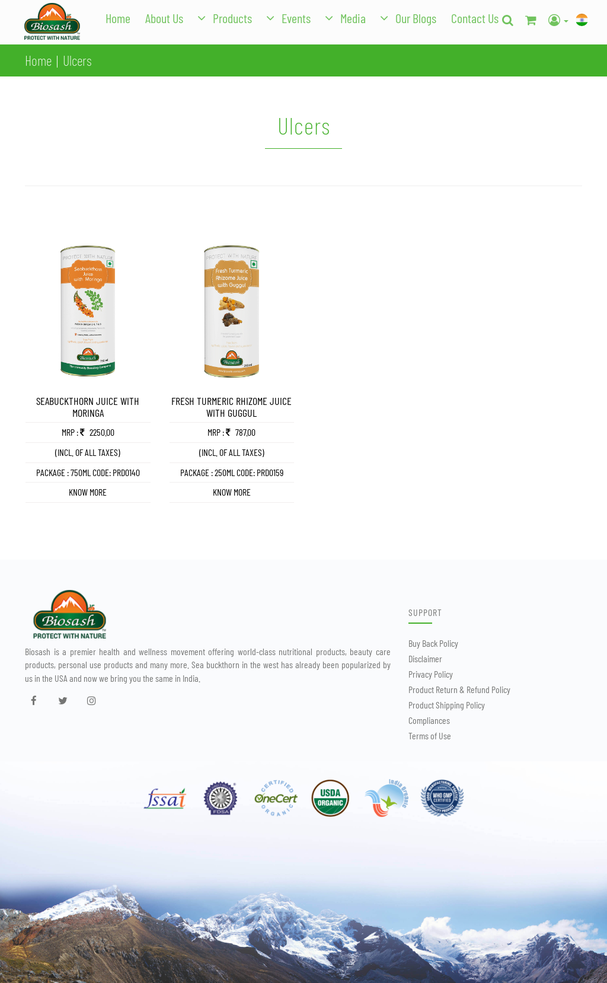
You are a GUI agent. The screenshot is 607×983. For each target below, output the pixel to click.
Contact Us (475, 17)
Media (353, 17)
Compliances (429, 720)
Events (296, 17)
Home (118, 17)
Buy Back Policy (433, 643)
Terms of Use (429, 735)
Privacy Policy (430, 673)
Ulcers (77, 60)
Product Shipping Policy (446, 704)
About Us (164, 17)
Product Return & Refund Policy (459, 689)
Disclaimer (425, 658)
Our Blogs (415, 17)
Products (232, 17)
